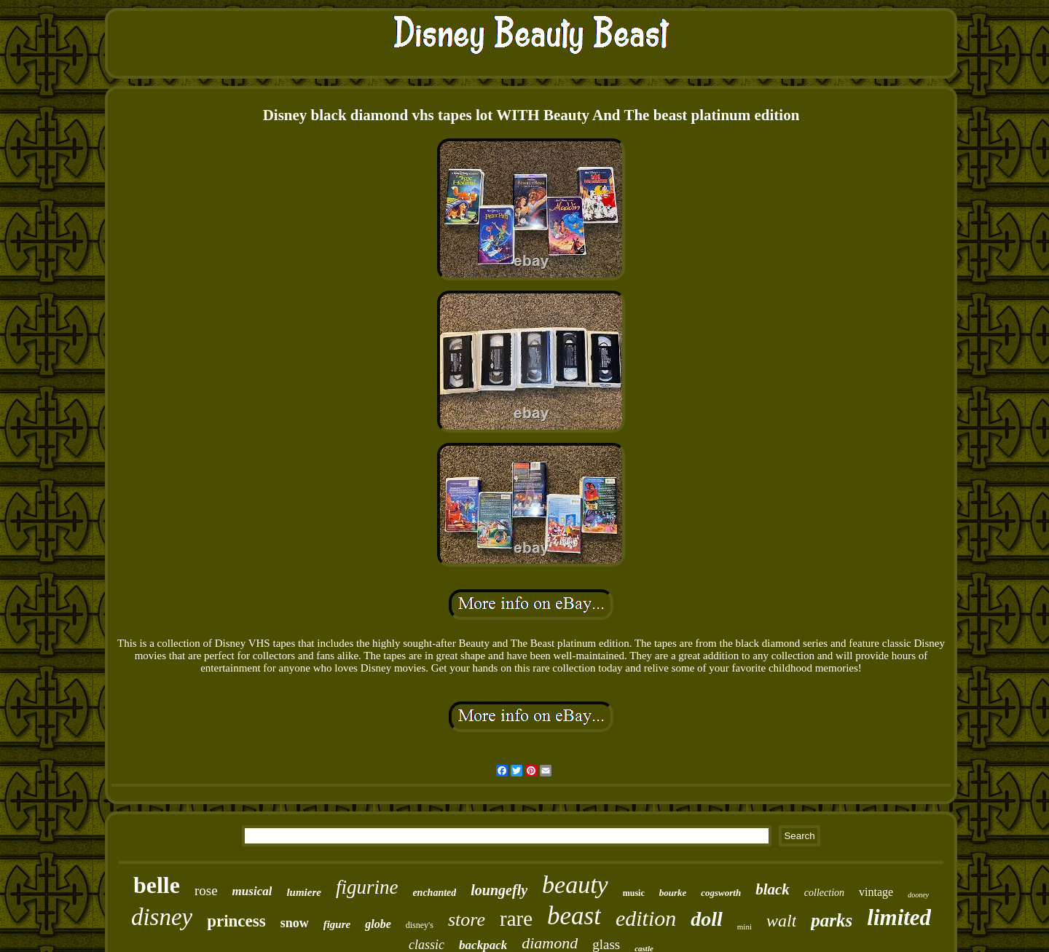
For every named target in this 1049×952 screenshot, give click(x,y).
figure (337, 924)
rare (516, 918)
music (634, 893)
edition (646, 918)
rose (206, 890)
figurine (367, 887)
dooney (918, 895)
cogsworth (721, 892)
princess (236, 921)
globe (378, 924)
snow (294, 923)
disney (161, 917)
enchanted (434, 892)
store (466, 919)
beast (574, 916)
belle (156, 885)
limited (899, 917)
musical (252, 891)
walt (781, 920)
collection (824, 892)
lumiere (303, 892)
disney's (419, 925)
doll (707, 919)
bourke (673, 892)
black (772, 889)
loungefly (499, 890)
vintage (876, 892)
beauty (575, 884)
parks (831, 920)
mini (744, 926)
